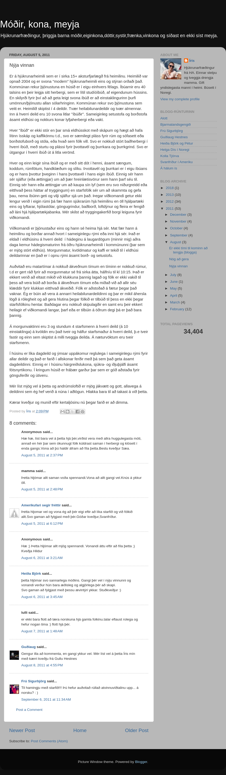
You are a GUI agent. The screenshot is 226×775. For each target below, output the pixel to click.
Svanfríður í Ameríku (176, 162)
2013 (170, 195)
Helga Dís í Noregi (174, 150)
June (174, 282)
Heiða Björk (31, 573)
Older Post (136, 730)
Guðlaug (28, 647)
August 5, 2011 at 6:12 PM (42, 523)
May (174, 288)
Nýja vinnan (178, 266)
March (175, 302)
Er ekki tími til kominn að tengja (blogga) (188, 250)
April (174, 295)
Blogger (141, 762)
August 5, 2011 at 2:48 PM (42, 489)
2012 (170, 201)
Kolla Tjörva (169, 156)
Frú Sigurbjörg (33, 681)
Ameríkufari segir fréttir (41, 505)
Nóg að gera (179, 259)
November (178, 221)
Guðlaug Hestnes (174, 137)
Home (79, 730)
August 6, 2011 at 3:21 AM (42, 558)
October (177, 228)
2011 (170, 209)
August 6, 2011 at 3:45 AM (42, 597)
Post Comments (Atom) (49, 741)
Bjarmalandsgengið (175, 124)
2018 (170, 188)
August (176, 242)
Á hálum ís (168, 168)
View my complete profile (180, 99)
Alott (163, 118)
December (178, 215)
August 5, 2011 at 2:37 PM (42, 455)
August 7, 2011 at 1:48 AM (42, 631)
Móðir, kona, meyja (39, 24)
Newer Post (22, 730)
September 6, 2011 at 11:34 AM (46, 699)
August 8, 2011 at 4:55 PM (42, 665)
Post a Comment (29, 710)
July (173, 275)
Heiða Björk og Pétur (176, 143)
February (177, 309)
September (179, 235)
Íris (191, 61)
